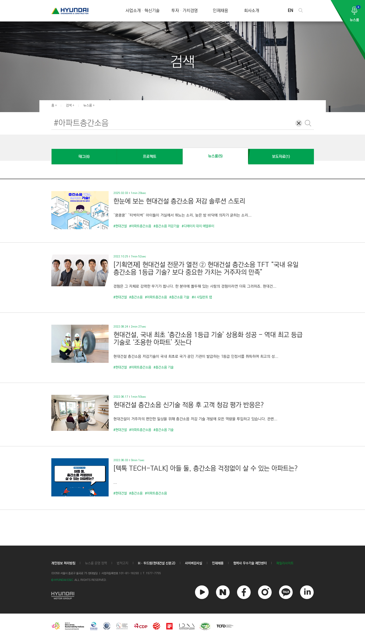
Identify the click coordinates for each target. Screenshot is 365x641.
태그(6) (84, 157)
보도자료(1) (281, 157)
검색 (69, 105)
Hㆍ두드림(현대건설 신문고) (156, 563)
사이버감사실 (193, 563)
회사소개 (251, 11)
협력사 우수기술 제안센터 (250, 563)
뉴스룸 (87, 105)
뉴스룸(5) (215, 156)
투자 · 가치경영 (184, 11)
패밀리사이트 (285, 563)
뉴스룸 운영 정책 (96, 563)
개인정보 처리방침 (63, 563)
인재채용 (220, 11)
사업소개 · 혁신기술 (143, 11)
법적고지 (122, 563)
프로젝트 (149, 157)
